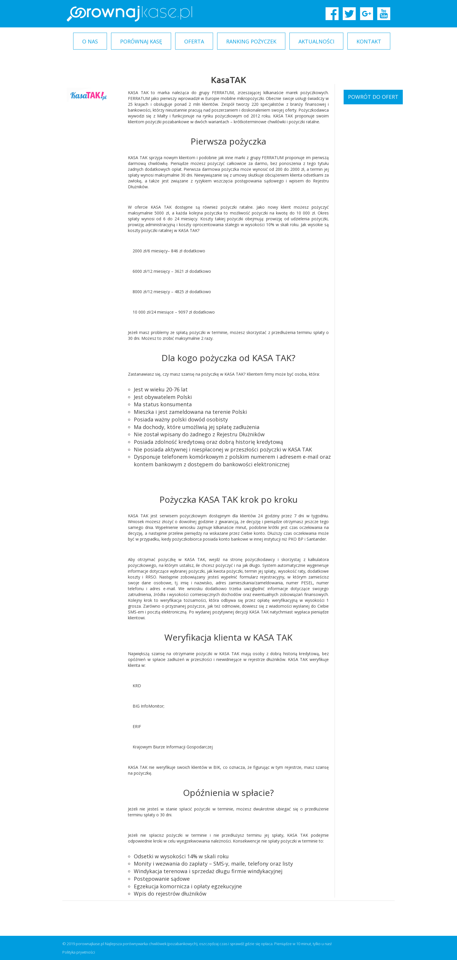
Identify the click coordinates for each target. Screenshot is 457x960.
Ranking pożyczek (251, 41)
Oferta (194, 41)
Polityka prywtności (78, 952)
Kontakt (368, 41)
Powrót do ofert (373, 96)
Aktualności (316, 41)
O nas (90, 41)
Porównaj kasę (141, 41)
